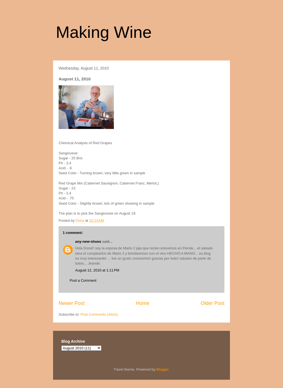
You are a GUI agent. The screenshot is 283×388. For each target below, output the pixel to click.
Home (143, 303)
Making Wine (104, 32)
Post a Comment (83, 280)
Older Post (212, 303)
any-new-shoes (88, 241)
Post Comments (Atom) (99, 314)
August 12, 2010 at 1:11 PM (97, 270)
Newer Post (72, 303)
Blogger (162, 369)
